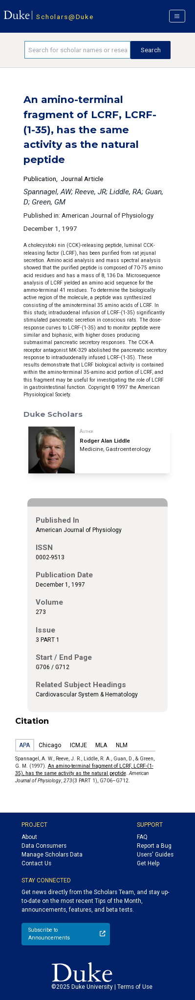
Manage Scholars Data (52, 854)
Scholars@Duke (64, 16)
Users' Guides (155, 854)
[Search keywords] (77, 50)
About (29, 837)
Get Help (148, 863)
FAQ (142, 837)
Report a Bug (154, 845)
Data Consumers (44, 845)
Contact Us (36, 863)
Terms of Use (134, 986)
